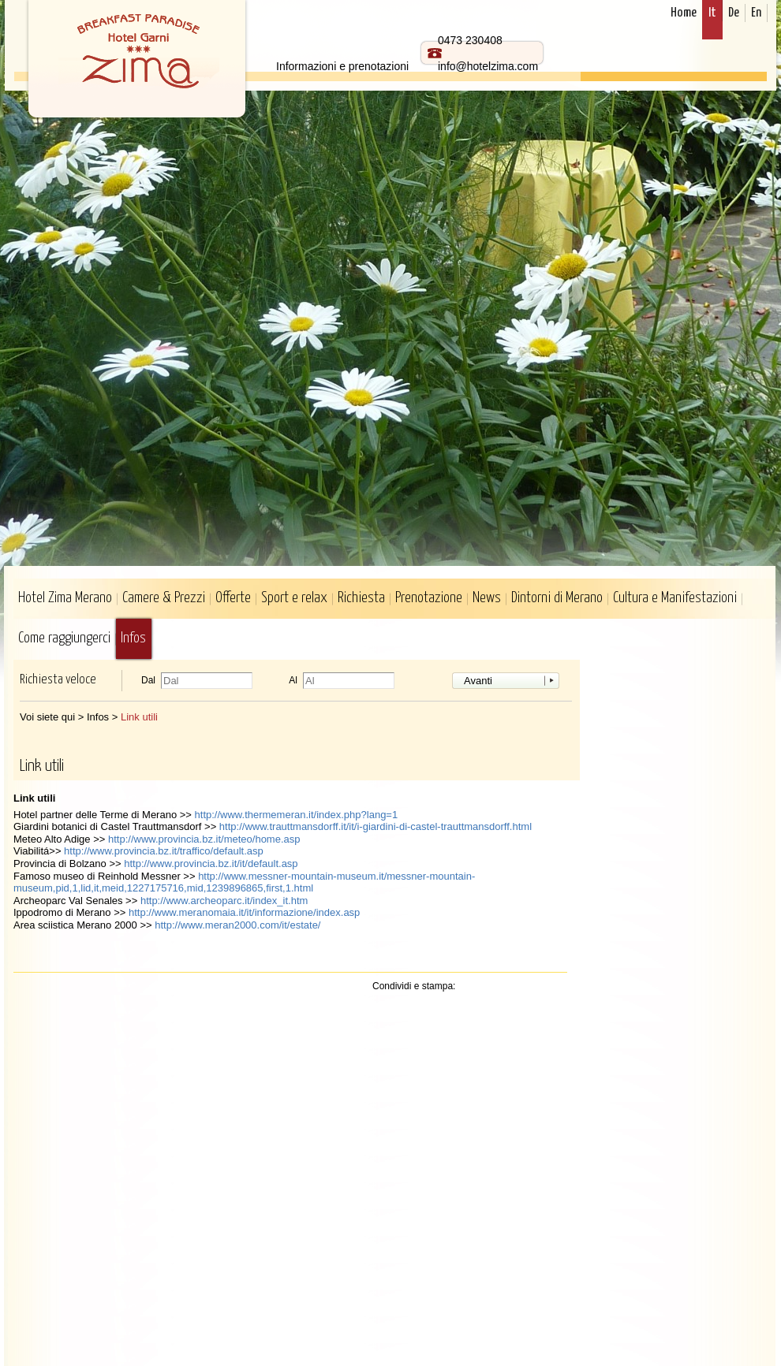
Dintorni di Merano (557, 597)
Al (293, 680)
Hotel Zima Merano (65, 597)
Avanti (478, 681)
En (756, 13)
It (712, 13)
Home (684, 13)
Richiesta (361, 597)
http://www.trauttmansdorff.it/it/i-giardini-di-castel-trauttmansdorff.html (375, 826)
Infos (133, 638)
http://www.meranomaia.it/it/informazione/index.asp (244, 912)
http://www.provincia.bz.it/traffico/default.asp (163, 851)
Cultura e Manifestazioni (675, 597)
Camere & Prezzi (163, 597)
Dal (148, 680)
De (733, 13)
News (487, 597)
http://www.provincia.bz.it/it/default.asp (210, 863)
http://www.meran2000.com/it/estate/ (237, 925)
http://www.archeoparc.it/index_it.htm (224, 900)
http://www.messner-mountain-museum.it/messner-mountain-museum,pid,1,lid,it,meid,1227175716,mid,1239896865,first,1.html (244, 882)
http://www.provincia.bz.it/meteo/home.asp (204, 839)
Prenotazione (428, 597)
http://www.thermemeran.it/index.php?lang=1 (296, 815)
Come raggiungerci (64, 638)
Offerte (233, 597)
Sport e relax (294, 597)
